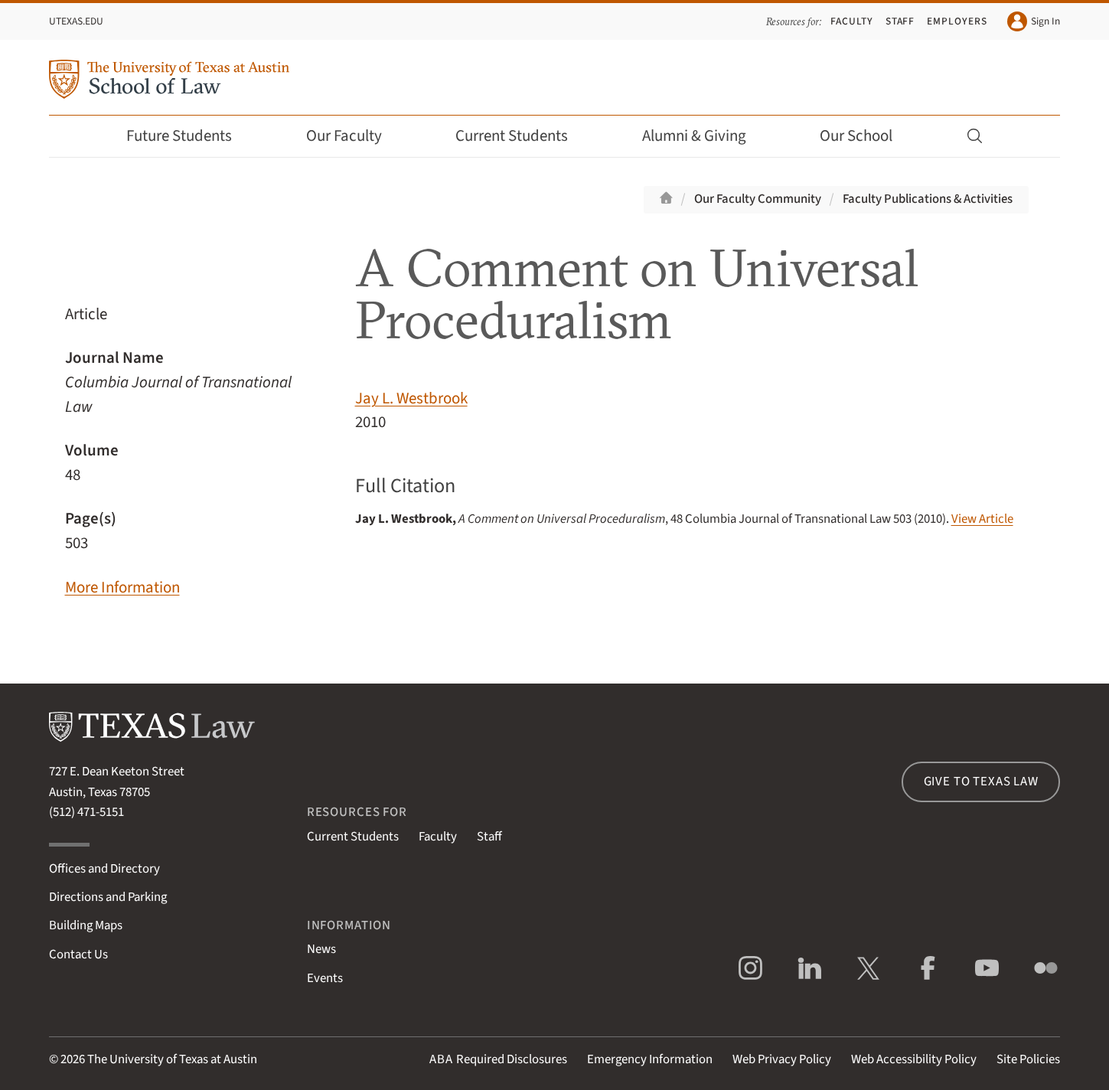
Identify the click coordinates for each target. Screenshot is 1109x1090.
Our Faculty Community (757, 199)
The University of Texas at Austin (172, 1059)
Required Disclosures (498, 1059)
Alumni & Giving (704, 136)
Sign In (1033, 21)
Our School (866, 136)
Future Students (189, 136)
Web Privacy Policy (781, 1059)
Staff (900, 21)
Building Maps (85, 925)
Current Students (522, 136)
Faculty (851, 21)
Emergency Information (650, 1059)
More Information (122, 587)
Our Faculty (354, 136)
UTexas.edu (76, 21)
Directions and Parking (108, 897)
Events (325, 978)
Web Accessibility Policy (914, 1059)
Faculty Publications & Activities (928, 199)
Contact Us (78, 954)
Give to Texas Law (981, 781)
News (321, 949)
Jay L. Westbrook (411, 398)
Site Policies (1028, 1059)
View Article (982, 519)
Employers (957, 21)
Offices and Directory (104, 869)
